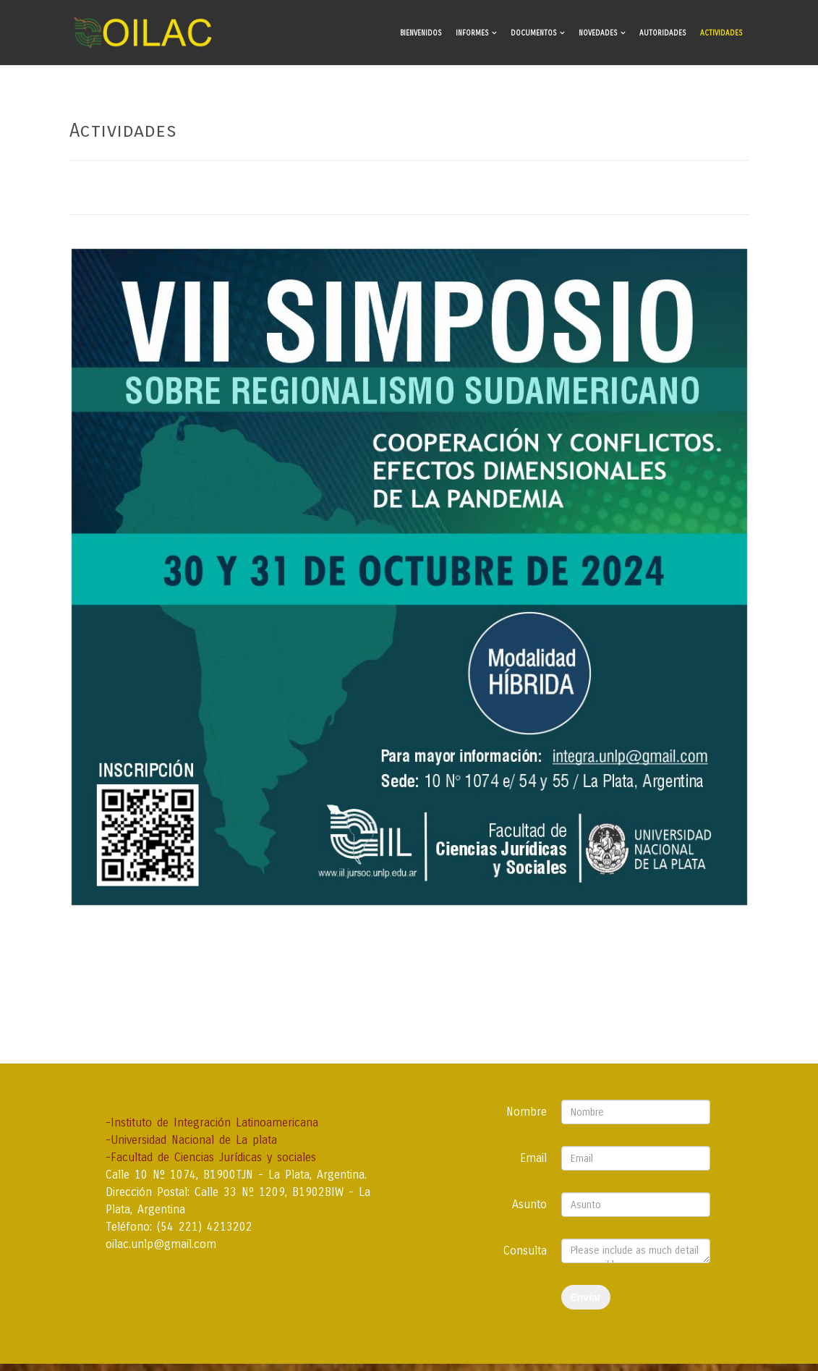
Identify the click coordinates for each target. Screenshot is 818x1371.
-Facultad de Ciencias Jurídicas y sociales (211, 1157)
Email (533, 1158)
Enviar (586, 1297)
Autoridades (662, 33)
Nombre (526, 1112)
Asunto (529, 1204)
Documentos (533, 33)
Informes (472, 33)
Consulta (525, 1250)
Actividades (721, 33)
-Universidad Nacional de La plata (191, 1140)
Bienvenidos (420, 33)
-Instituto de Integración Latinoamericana (212, 1122)
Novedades (598, 33)
